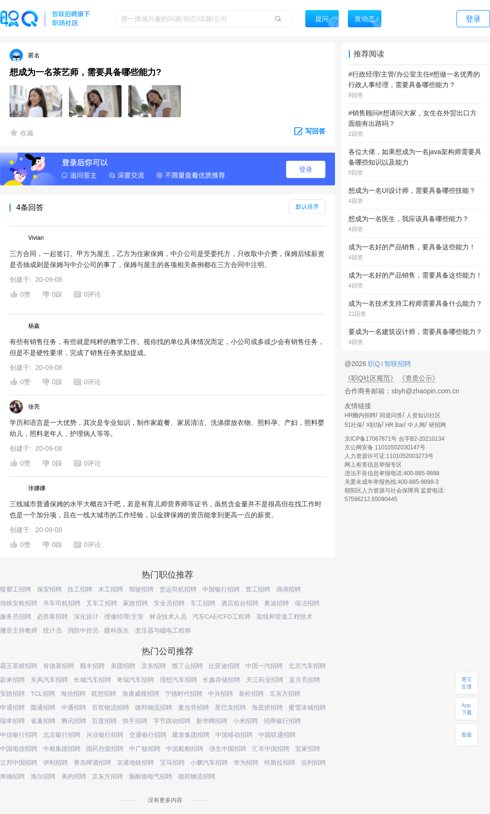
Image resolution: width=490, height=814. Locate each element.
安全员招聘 (169, 603)
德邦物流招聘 (153, 707)
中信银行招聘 (18, 734)
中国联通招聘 (277, 734)
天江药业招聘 (264, 679)
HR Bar (394, 425)
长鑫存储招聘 (221, 679)
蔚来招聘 (12, 679)
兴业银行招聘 (104, 734)
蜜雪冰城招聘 (307, 707)
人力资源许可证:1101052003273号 (389, 456)
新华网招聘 (211, 721)
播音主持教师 (18, 630)
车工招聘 (202, 603)
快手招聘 (134, 721)
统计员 (52, 630)
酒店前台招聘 (239, 603)
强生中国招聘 (227, 748)
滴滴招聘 (288, 589)
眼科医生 (116, 630)
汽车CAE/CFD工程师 (221, 616)
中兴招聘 (220, 693)
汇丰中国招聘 (271, 748)
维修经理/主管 (124, 616)
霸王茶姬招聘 (18, 665)
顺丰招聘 (92, 665)
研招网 (437, 425)
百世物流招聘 (110, 707)
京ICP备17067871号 (371, 438)
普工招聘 (257, 589)
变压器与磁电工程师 (163, 630)
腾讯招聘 (73, 721)
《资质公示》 (419, 378)
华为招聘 (246, 762)
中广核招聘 (144, 748)
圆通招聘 (43, 707)
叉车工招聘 (101, 603)
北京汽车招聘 (307, 665)
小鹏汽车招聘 (209, 762)
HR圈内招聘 (360, 415)
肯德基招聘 (58, 665)
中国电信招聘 (18, 748)
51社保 (353, 425)
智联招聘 (396, 364)
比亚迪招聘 (224, 665)
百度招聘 (104, 721)
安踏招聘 (12, 693)
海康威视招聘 (140, 693)
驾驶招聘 (141, 589)
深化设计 (86, 616)
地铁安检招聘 (18, 603)
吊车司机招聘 (61, 603)
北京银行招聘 (61, 734)
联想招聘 (103, 693)
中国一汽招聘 (264, 665)
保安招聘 (49, 589)
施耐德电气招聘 (150, 776)
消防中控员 (83, 630)
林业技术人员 (168, 616)
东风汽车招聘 (49, 679)
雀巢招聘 (43, 721)
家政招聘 (135, 603)
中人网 (416, 425)
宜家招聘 (307, 748)
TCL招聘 (43, 693)
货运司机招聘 (178, 589)
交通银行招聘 (148, 734)
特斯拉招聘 (279, 762)
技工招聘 (79, 589)
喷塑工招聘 (15, 589)
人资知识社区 (423, 415)
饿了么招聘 (187, 665)
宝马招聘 (172, 762)
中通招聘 (73, 707)
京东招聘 (153, 665)
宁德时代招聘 (183, 693)
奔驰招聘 (12, 776)
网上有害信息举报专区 (373, 464)
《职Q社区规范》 (371, 378)
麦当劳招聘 (193, 707)
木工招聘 (110, 589)
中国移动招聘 (234, 734)
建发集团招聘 (191, 734)
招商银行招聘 (282, 721)
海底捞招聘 (267, 707)
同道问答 (390, 415)
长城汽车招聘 (92, 679)
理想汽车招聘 (178, 679)
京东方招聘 (285, 693)
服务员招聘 (15, 616)
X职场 (373, 425)
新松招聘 (251, 693)
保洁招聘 (307, 603)
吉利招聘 (313, 762)
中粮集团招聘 (61, 748)
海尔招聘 (43, 776)
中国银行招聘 (221, 589)
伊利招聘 (55, 762)
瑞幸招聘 (12, 721)
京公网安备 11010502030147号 (385, 447)
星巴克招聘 (230, 707)
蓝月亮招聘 (304, 679)
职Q (375, 364)
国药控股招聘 (104, 748)
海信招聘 (73, 693)
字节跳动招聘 (171, 721)
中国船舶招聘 (184, 748)
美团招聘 (123, 665)
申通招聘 (12, 707)
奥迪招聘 (276, 603)
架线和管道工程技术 (284, 616)
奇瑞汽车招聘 (135, 679)
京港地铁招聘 (135, 762)
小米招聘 (245, 721)
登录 (305, 169)
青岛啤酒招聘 (92, 762)
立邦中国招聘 (18, 762)
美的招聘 (73, 776)
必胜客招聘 (52, 616)
